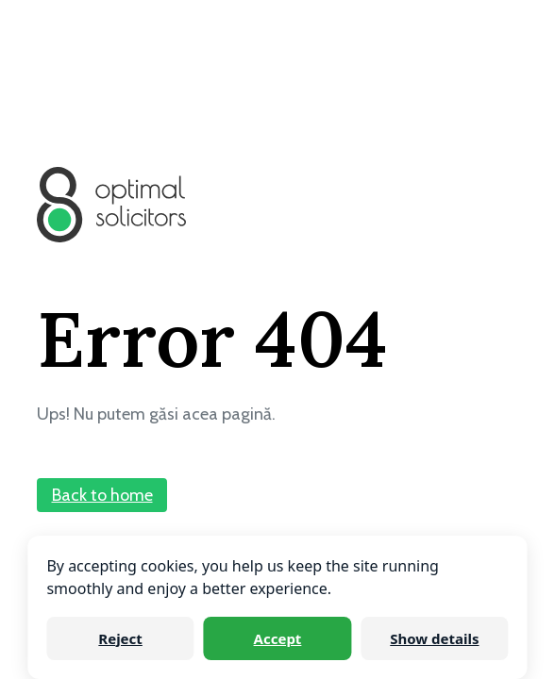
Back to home (102, 495)
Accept (278, 638)
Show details (434, 638)
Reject (120, 638)
